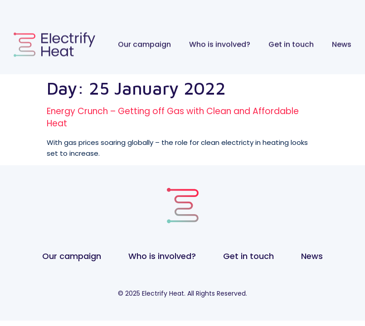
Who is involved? (219, 42)
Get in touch (291, 42)
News (341, 42)
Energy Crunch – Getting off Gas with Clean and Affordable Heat (173, 117)
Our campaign (144, 42)
